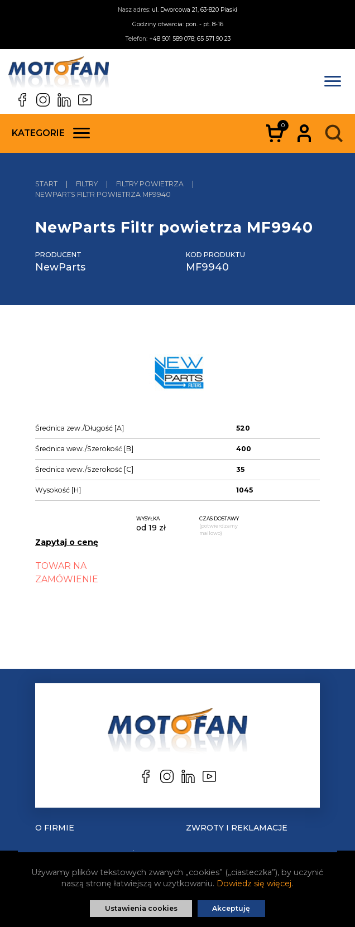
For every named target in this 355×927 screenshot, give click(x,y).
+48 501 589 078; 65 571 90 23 (190, 38)
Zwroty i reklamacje (236, 828)
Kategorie (51, 133)
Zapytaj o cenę (66, 542)
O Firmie (54, 828)
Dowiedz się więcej (254, 883)
